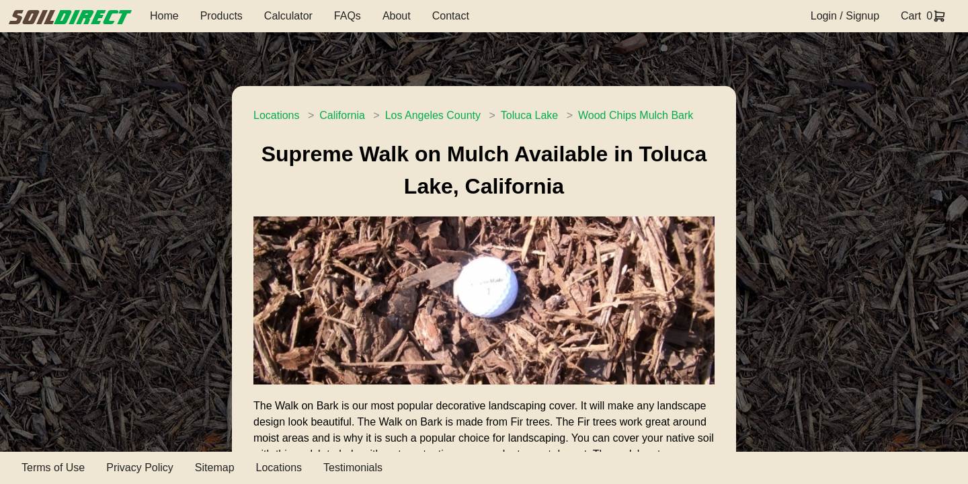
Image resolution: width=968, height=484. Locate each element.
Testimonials (352, 467)
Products (221, 16)
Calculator (288, 16)
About (396, 16)
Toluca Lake (529, 115)
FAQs (347, 16)
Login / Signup (845, 16)
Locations (276, 115)
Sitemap (215, 467)
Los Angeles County (433, 115)
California (342, 115)
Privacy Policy (139, 467)
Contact (450, 16)
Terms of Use (53, 467)
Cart (911, 16)
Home (164, 16)
